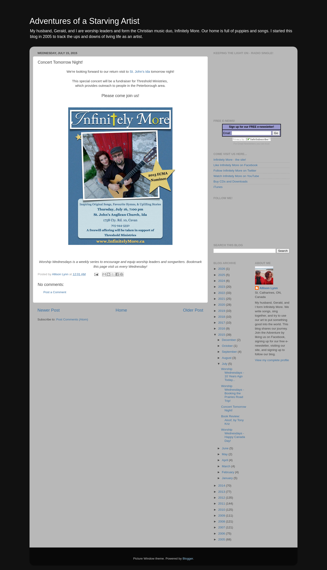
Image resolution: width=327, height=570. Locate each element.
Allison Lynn (269, 288)
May (225, 454)
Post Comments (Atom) (72, 319)
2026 (222, 268)
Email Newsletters (247, 143)
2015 (222, 334)
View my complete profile (272, 360)
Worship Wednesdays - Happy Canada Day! (233, 435)
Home (121, 310)
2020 (222, 304)
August (227, 358)
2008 (222, 521)
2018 (222, 316)
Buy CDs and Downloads (230, 181)
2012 (222, 497)
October (228, 346)
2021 (222, 298)
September (230, 351)
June (225, 448)
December (229, 340)
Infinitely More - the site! (229, 159)
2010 (222, 509)
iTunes (218, 187)
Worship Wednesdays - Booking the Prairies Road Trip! (232, 393)
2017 (222, 322)
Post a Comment (54, 292)
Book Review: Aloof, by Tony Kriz (232, 420)
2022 (222, 293)
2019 (222, 310)
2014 (222, 485)
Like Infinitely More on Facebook (235, 165)
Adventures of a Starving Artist (84, 21)
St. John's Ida (140, 71)
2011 (222, 503)
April (225, 460)
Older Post (193, 310)
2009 (222, 515)
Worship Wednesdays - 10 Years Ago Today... (232, 374)
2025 (222, 275)
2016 (222, 328)
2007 (222, 527)
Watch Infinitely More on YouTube (236, 176)
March (226, 466)
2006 (222, 533)
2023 (222, 286)
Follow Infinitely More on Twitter (234, 170)
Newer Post (48, 310)
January (228, 478)
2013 (222, 491)
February (228, 472)
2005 (222, 539)
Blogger (188, 558)
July (225, 363)
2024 (222, 280)
